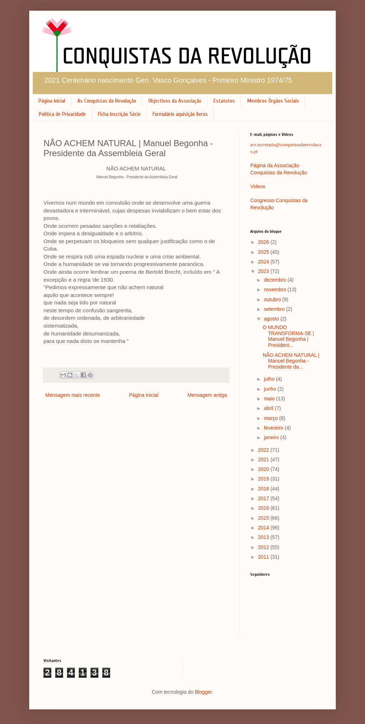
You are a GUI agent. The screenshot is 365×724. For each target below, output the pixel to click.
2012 (264, 547)
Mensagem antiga (207, 395)
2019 (264, 479)
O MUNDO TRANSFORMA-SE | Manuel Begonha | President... (288, 336)
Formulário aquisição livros (180, 114)
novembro (275, 289)
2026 (264, 242)
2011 (264, 557)
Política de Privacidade (62, 114)
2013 (264, 537)
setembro (275, 309)
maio (270, 398)
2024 (264, 262)
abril (269, 408)
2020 (264, 469)
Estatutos (224, 101)
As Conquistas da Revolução (106, 101)
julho (270, 379)
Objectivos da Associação (174, 101)
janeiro (272, 437)
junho (270, 389)
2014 (264, 527)
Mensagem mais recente (72, 395)
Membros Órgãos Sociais (273, 101)
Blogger (203, 692)
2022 (264, 450)
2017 (264, 498)
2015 (264, 518)
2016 (264, 508)
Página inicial (51, 101)
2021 (264, 459)
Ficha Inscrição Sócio (119, 114)
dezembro (275, 280)
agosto (272, 319)
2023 (264, 271)
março (271, 418)
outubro (273, 299)
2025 (264, 252)
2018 (264, 489)
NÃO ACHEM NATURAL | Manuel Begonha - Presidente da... (291, 361)
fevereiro (274, 428)
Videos (258, 186)
